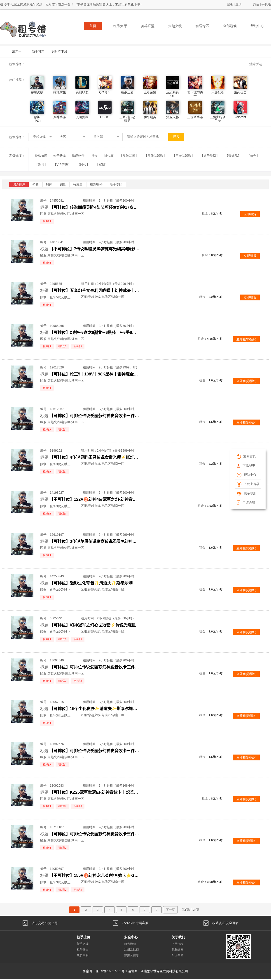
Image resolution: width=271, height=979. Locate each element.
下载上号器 (248, 483)
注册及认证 (131, 949)
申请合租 (246, 502)
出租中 (17, 51)
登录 (230, 4)
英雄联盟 (147, 26)
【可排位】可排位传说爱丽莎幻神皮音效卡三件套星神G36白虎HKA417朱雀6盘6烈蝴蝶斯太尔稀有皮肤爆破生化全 (94, 415)
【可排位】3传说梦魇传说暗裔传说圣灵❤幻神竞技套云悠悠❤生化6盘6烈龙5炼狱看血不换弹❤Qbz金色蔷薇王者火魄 (94, 541)
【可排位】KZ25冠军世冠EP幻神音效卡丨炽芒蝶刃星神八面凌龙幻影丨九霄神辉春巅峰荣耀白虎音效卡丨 (94, 792)
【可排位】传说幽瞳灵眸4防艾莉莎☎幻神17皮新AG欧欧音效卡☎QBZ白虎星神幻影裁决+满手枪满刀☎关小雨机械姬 (94, 207)
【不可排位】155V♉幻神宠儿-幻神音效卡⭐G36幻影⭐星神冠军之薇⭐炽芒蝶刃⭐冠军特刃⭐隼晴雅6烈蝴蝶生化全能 (94, 875)
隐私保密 (177, 949)
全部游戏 (230, 26)
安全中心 (131, 937)
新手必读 (83, 944)
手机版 (266, 4)
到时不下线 (59, 51)
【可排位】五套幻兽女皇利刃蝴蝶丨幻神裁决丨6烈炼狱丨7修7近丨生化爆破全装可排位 (94, 290)
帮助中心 (257, 26)
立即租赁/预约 (246, 339)
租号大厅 (120, 26)
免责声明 (83, 955)
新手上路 (83, 937)
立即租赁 (250, 214)
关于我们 (178, 937)
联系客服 (246, 493)
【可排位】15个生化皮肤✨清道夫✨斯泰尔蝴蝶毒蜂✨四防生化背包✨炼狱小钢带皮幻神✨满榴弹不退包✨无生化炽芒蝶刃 (94, 708)
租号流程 (130, 944)
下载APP (246, 465)
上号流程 (177, 944)
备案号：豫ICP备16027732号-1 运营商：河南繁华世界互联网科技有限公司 (135, 971)
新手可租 (38, 51)
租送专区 (202, 26)
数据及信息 (131, 955)
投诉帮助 (177, 955)
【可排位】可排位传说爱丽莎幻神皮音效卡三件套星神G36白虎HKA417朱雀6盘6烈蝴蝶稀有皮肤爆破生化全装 (94, 667)
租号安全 (83, 949)
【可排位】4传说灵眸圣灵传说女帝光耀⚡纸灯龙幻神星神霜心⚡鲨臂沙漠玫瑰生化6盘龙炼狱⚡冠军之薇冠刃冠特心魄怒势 (94, 457)
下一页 (170, 909)
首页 (92, 26)
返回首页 (246, 456)
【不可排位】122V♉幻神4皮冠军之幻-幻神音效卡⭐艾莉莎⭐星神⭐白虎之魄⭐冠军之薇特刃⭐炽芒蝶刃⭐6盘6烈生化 (94, 499)
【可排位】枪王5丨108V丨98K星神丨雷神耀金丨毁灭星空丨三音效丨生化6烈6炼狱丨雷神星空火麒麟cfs (94, 374)
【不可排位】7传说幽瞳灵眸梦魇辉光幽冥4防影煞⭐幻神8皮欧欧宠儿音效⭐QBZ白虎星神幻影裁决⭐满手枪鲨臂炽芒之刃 (94, 249)
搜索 (176, 136)
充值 (256, 4)
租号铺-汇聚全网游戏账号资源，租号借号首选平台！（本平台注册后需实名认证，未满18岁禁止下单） (71, 4)
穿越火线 (175, 26)
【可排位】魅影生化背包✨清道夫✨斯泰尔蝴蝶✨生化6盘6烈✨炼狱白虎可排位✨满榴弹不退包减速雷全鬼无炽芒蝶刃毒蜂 (94, 583)
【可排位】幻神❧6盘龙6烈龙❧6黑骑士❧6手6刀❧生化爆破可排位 (94, 332)
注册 (238, 4)
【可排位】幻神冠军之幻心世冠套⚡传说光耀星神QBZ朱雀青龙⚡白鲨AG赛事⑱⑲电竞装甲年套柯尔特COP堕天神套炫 (94, 625)
